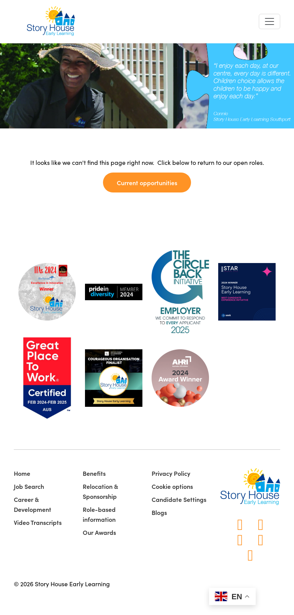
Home (22, 473)
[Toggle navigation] (269, 21)
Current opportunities (147, 182)
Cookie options (172, 486)
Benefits (94, 473)
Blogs (159, 512)
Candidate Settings (179, 499)
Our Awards (99, 532)
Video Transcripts (38, 522)
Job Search (29, 486)
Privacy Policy (171, 473)
